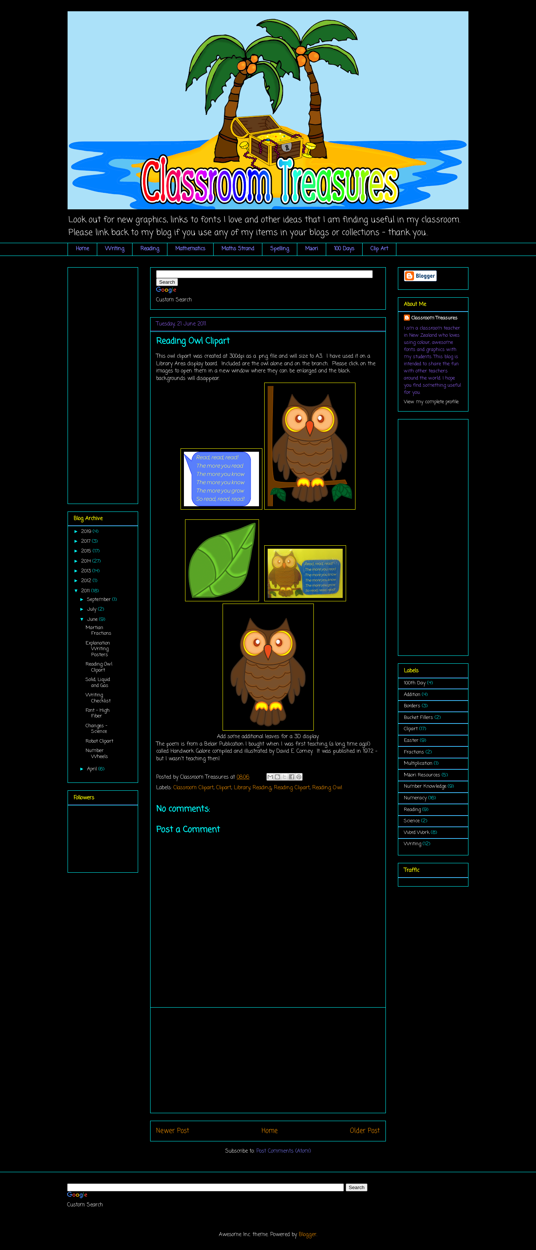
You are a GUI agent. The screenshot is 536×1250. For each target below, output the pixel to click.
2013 (86, 571)
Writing (114, 249)
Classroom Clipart (193, 788)
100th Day (415, 683)
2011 (86, 591)
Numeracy (415, 798)
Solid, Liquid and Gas (98, 682)
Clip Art (379, 249)
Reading (149, 249)
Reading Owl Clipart (99, 667)
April (92, 769)
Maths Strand (237, 249)
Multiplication (418, 763)
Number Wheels (97, 753)
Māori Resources (422, 775)
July (92, 609)
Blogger (307, 1235)
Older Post (365, 1131)
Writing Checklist (98, 698)
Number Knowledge (425, 786)
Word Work (416, 832)
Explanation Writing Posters (98, 649)
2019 (87, 531)
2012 (87, 580)
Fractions (414, 752)
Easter (411, 740)
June (93, 619)
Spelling (279, 249)
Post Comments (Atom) (283, 1151)
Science (412, 821)
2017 (86, 541)
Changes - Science (96, 728)
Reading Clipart (292, 788)
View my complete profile (431, 402)
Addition (412, 694)
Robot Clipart (99, 741)
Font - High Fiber (98, 713)
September (99, 599)
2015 (87, 551)
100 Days (344, 249)
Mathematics (190, 249)
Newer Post (172, 1131)
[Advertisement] (268, 1060)
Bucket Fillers (418, 717)
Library (242, 788)
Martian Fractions (98, 630)
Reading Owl (327, 788)
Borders (412, 706)
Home (82, 249)
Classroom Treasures (434, 318)
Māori (311, 249)
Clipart (223, 788)
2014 (86, 561)
